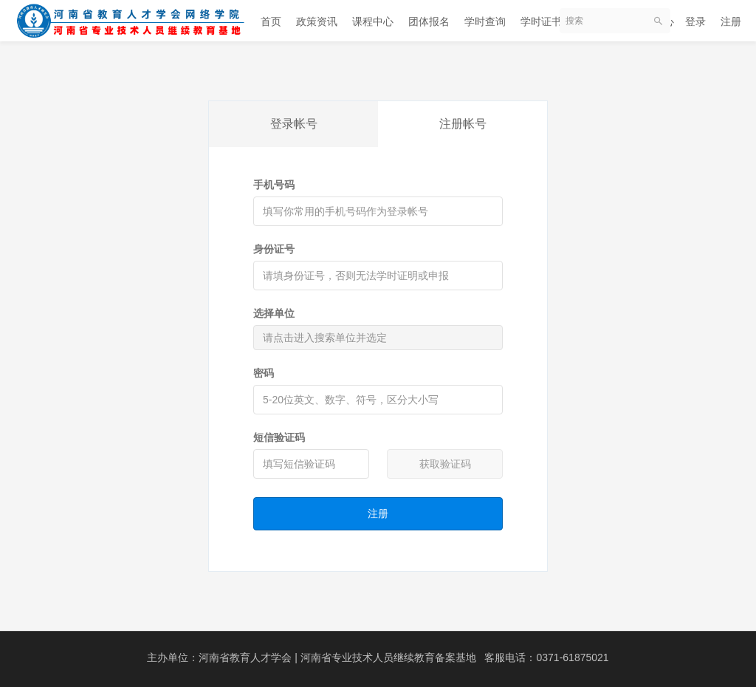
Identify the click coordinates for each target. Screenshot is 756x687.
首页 (271, 21)
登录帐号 (293, 123)
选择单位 (274, 313)
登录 (695, 21)
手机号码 (274, 185)
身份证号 (274, 249)
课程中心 (373, 21)
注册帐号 (463, 123)
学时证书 (541, 21)
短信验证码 (279, 437)
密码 (263, 373)
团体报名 (429, 21)
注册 (731, 21)
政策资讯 (316, 21)
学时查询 (485, 21)
